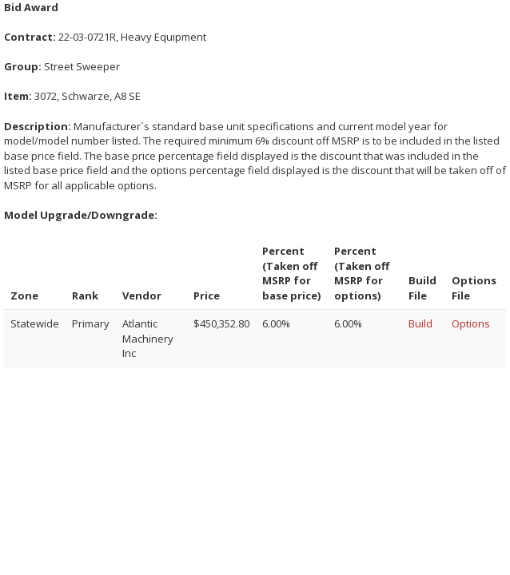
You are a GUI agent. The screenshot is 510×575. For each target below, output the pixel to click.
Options (471, 323)
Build (420, 323)
